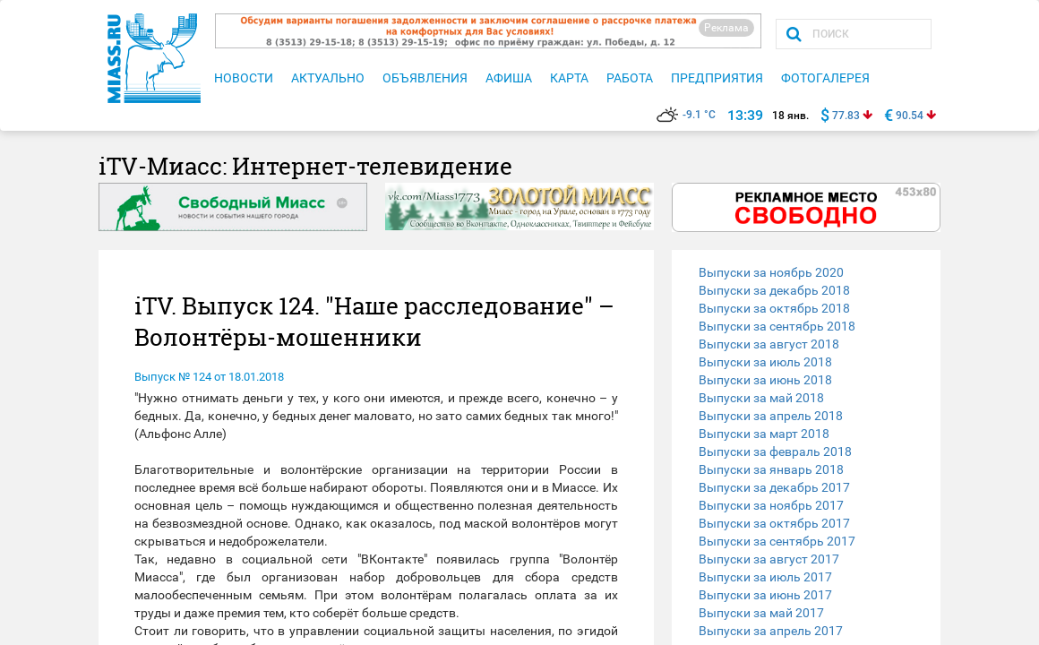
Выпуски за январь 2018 (771, 469)
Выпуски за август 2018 (769, 344)
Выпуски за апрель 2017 (771, 631)
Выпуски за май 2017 (761, 613)
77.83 (846, 115)
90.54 (909, 115)
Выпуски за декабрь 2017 (774, 487)
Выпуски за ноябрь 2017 (771, 505)
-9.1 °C (686, 114)
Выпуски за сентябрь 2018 (777, 326)
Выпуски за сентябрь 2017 (777, 541)
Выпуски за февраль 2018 (775, 451)
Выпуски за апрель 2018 (771, 415)
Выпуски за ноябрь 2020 (771, 272)
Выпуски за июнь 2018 (765, 380)
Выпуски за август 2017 (769, 559)
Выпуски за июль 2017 (765, 577)
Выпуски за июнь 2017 (765, 595)
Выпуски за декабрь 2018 (774, 290)
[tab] (806, 272)
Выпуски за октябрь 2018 (774, 308)
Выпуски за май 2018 (761, 398)
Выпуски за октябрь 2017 (774, 523)
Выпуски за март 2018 (764, 433)
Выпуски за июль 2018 (765, 362)
